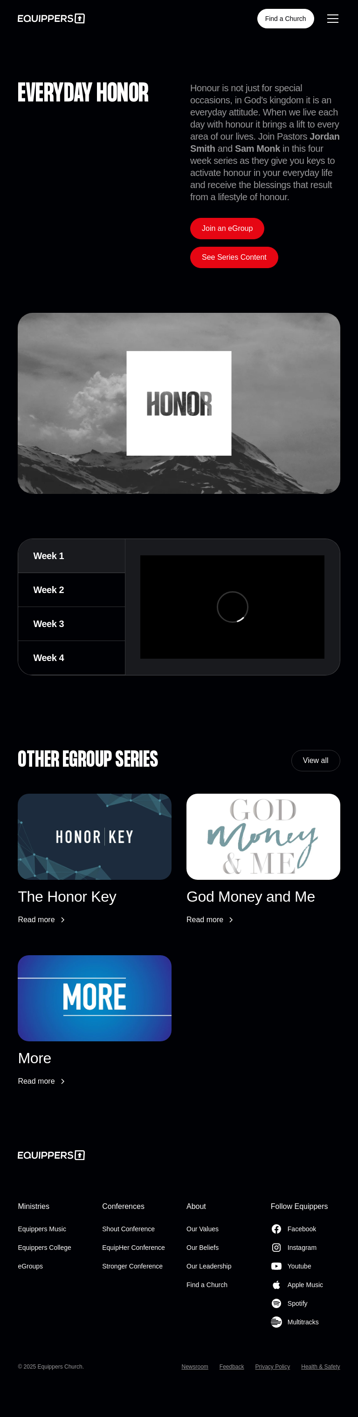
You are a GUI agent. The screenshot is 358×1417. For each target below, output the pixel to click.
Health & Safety (320, 1366)
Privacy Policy (272, 1366)
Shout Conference (128, 1229)
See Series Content (234, 257)
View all (316, 760)
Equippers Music (42, 1229)
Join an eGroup (227, 228)
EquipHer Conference (133, 1247)
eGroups (30, 1266)
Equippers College (44, 1247)
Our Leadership (209, 1266)
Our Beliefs (202, 1247)
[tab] (71, 556)
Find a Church (285, 18)
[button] (331, 18)
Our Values (202, 1229)
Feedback (232, 1366)
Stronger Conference (132, 1266)
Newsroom (194, 1366)
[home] (51, 18)
